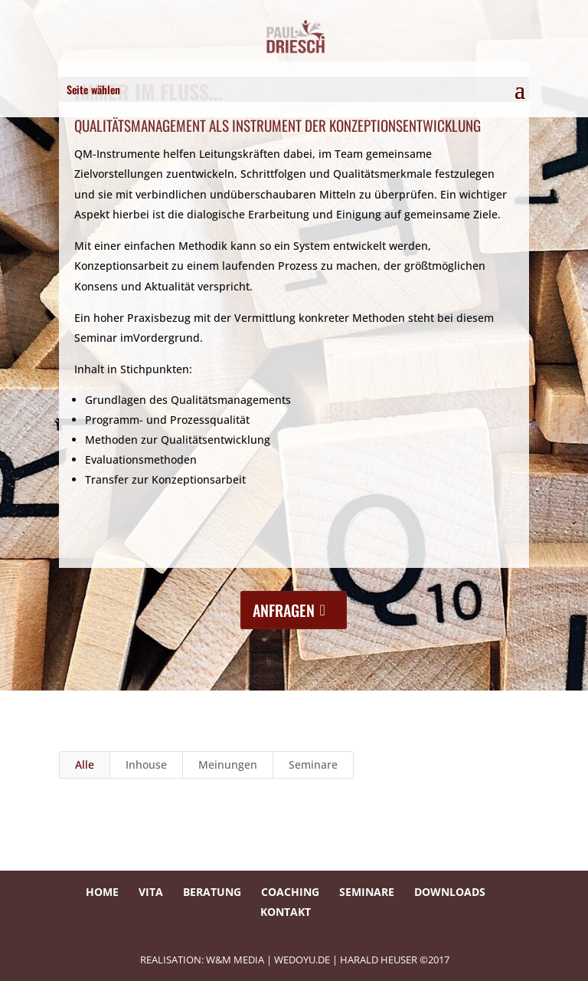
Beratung (212, 891)
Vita (151, 891)
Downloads (449, 891)
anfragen (284, 610)
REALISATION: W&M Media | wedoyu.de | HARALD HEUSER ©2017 (294, 959)
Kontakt (285, 911)
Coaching (290, 891)
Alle (84, 764)
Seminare (313, 764)
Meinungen (227, 764)
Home (102, 891)
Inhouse (146, 764)
